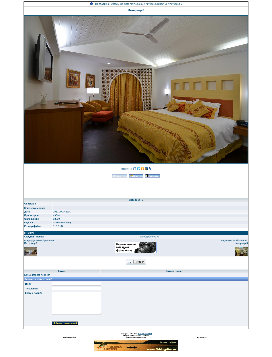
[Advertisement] (136, 186)
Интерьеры (137, 4)
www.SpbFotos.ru (149, 236)
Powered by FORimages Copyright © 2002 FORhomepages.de (136, 336)
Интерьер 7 (30, 243)
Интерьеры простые (156, 4)
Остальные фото (120, 4)
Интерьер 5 (241, 243)
